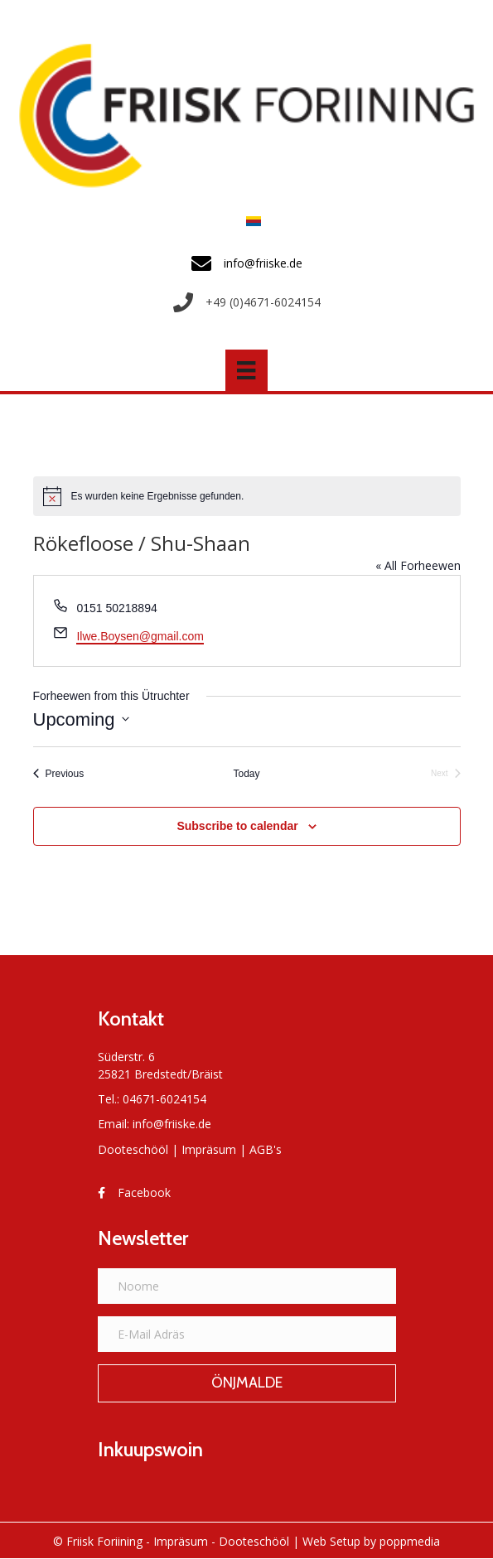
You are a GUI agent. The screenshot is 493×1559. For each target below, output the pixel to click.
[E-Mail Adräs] (247, 1334)
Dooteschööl (133, 1149)
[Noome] (247, 1286)
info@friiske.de (172, 1124)
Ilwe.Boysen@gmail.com (140, 636)
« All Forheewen (418, 565)
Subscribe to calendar (236, 826)
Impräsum (208, 1149)
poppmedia (409, 1541)
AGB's (265, 1149)
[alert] (247, 496)
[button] (247, 1383)
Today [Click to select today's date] (246, 774)
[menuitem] (249, 220)
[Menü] (246, 370)
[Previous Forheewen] (59, 774)
